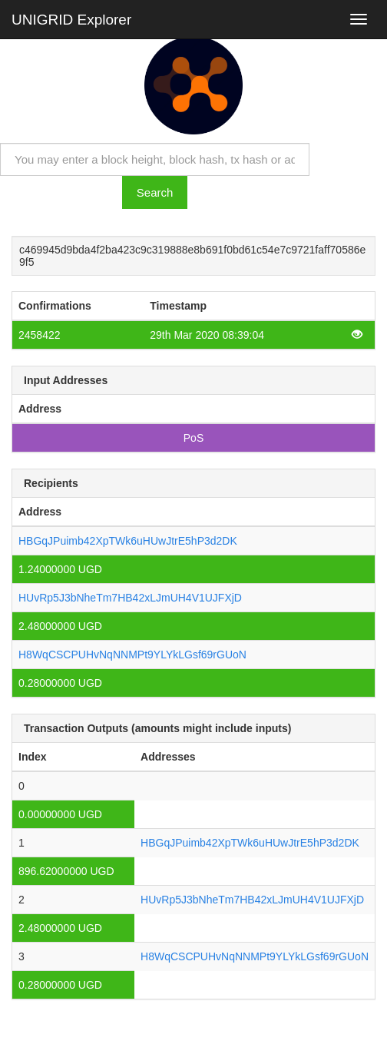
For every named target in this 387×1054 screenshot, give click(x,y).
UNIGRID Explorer (71, 20)
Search (155, 192)
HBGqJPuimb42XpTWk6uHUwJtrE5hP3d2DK (127, 541)
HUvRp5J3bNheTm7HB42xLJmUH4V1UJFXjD (130, 598)
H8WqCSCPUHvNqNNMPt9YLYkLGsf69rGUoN (132, 654)
